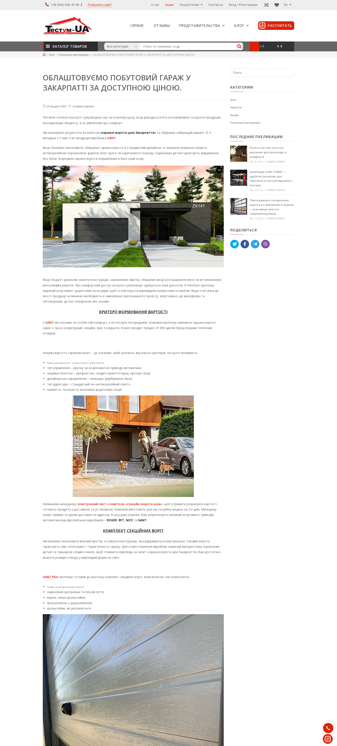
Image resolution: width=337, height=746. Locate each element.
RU (287, 5)
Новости (236, 107)
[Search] (239, 46)
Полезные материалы (245, 123)
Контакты (215, 5)
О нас (155, 5)
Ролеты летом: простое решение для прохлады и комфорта (268, 152)
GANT (111, 138)
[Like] (244, 244)
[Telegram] (255, 244)
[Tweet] (234, 244)
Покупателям (191, 5)
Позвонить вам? (100, 5)
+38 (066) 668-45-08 (63, 5)
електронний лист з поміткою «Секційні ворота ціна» (119, 504)
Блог (233, 100)
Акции (169, 5)
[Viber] (265, 244)
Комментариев (83, 106)
